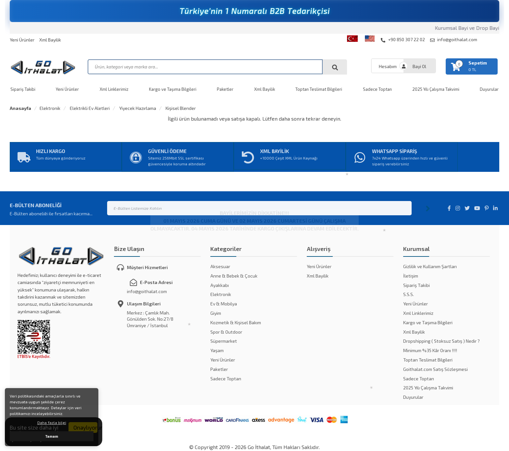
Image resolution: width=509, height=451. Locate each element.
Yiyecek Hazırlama (137, 108)
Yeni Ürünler (22, 39)
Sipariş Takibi (22, 89)
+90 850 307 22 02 (403, 39)
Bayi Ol (419, 66)
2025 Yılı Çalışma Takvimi (435, 89)
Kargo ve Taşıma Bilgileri (172, 89)
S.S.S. (408, 294)
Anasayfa (20, 108)
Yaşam (217, 350)
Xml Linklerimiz (114, 89)
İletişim (410, 276)
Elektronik (50, 108)
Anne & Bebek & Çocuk (233, 276)
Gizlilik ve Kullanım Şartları (430, 266)
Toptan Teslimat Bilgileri (318, 89)
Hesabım (388, 66)
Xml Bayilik (50, 39)
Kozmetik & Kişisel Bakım (235, 322)
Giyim (215, 313)
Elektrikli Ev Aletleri (89, 108)
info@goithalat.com (453, 39)
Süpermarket (223, 341)
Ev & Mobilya (223, 303)
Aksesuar (220, 266)
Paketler (225, 89)
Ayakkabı (219, 285)
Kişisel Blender (180, 108)
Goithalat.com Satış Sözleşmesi (435, 369)
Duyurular (413, 397)
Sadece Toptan (377, 89)
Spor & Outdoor (226, 332)
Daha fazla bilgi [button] (51, 422)
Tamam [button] (51, 436)
